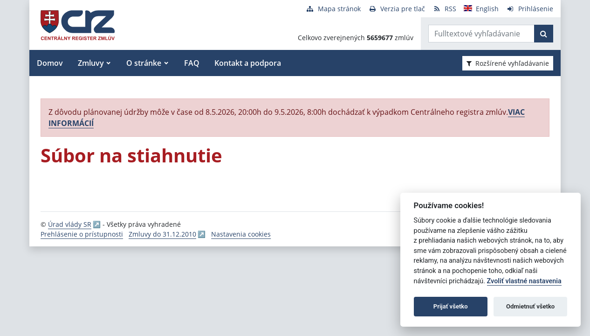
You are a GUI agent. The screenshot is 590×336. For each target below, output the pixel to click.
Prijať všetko (450, 306)
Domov (50, 63)
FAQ (191, 63)
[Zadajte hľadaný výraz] (481, 33)
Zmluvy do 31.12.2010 (162, 234)
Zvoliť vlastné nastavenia (524, 281)
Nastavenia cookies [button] (241, 234)
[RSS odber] (444, 8)
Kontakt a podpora (247, 63)
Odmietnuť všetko (530, 306)
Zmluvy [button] (91, 63)
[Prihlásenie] (529, 8)
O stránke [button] (143, 63)
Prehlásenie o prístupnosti (82, 234)
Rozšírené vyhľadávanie (508, 63)
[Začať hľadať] (543, 33)
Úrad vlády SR (69, 224)
